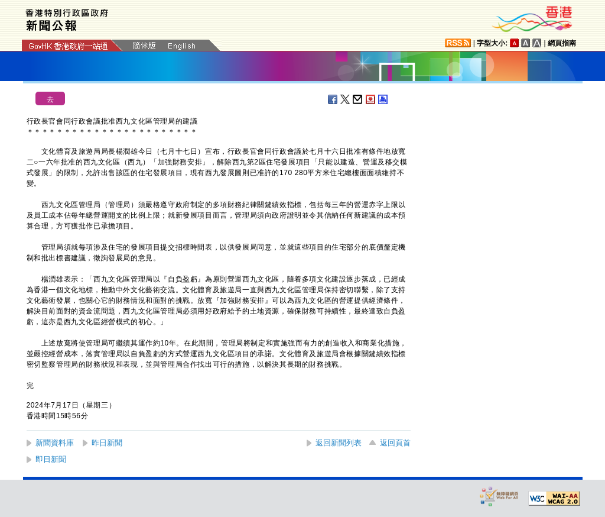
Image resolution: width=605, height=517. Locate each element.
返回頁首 (395, 442)
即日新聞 (50, 459)
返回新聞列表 (338, 442)
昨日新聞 (107, 442)
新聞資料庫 (54, 442)
